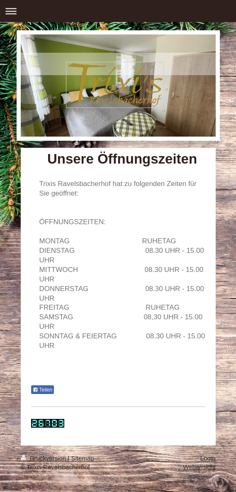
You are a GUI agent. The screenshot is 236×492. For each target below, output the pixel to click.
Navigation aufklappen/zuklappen (118, 11)
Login (208, 458)
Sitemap (82, 458)
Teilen (42, 390)
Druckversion (44, 458)
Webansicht (199, 466)
